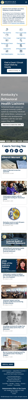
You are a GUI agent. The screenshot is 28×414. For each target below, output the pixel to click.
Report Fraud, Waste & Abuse (13, 393)
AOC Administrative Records (14, 396)
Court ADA (5, 398)
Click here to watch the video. (12, 139)
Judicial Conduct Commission (13, 387)
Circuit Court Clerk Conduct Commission (14, 389)
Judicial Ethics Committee (19, 386)
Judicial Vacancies (6, 386)
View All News (7, 379)
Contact (14, 408)
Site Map (11, 398)
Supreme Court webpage (18, 23)
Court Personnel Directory (13, 391)
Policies (17, 398)
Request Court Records (13, 394)
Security (23, 398)
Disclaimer (9, 400)
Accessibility (17, 400)
